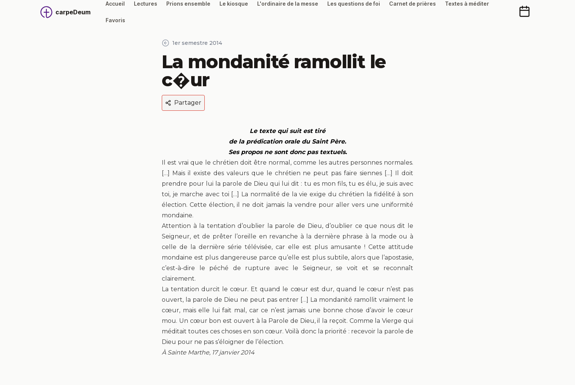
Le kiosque (233, 3)
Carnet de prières (412, 3)
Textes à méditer (467, 3)
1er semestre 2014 (192, 43)
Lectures (145, 3)
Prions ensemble (188, 3)
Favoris (115, 20)
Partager (183, 102)
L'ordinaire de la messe (287, 3)
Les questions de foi (353, 3)
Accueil (115, 3)
